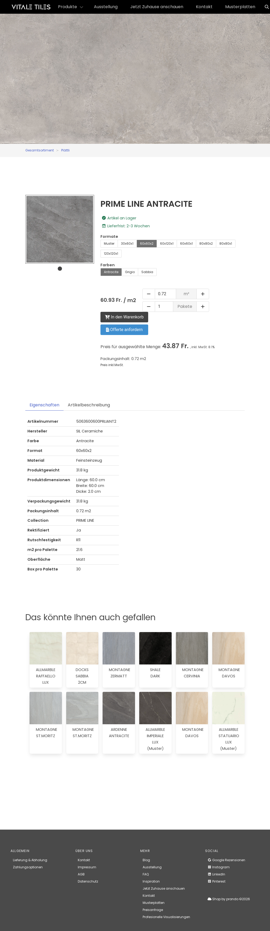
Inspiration (151, 881)
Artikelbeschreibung (89, 405)
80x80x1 (225, 243)
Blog (146, 860)
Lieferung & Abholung (30, 860)
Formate (109, 236)
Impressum (87, 867)
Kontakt (204, 7)
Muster (109, 243)
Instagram (219, 867)
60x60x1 (186, 243)
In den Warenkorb (124, 316)
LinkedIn (216, 874)
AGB (81, 874)
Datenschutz (88, 881)
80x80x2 (206, 243)
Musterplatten (240, 7)
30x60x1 (127, 243)
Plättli (65, 150)
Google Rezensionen (226, 860)
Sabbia (147, 272)
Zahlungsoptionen (28, 867)
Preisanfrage (153, 910)
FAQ (146, 874)
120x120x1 (111, 253)
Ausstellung (106, 7)
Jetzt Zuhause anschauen (156, 7)
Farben (107, 265)
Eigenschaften (44, 405)
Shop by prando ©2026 (229, 899)
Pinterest (216, 881)
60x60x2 (146, 243)
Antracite (111, 272)
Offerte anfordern (124, 329)
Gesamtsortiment (39, 150)
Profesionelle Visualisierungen (166, 917)
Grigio (130, 272)
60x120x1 (166, 243)
